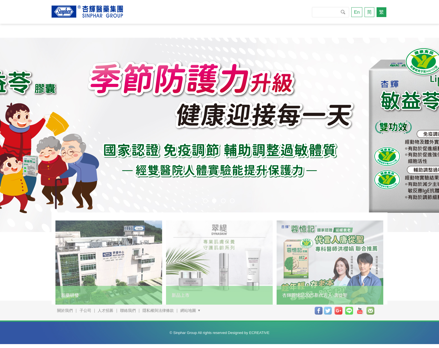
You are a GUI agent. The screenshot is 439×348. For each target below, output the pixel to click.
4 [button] (232, 200)
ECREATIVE (259, 329)
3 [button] (223, 200)
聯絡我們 (353, 30)
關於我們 (70, 30)
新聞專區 (155, 30)
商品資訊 (235, 30)
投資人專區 (313, 30)
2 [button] (214, 200)
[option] (219, 135)
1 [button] (205, 200)
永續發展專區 (112, 30)
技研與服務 (195, 30)
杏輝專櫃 (273, 30)
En (357, 12)
